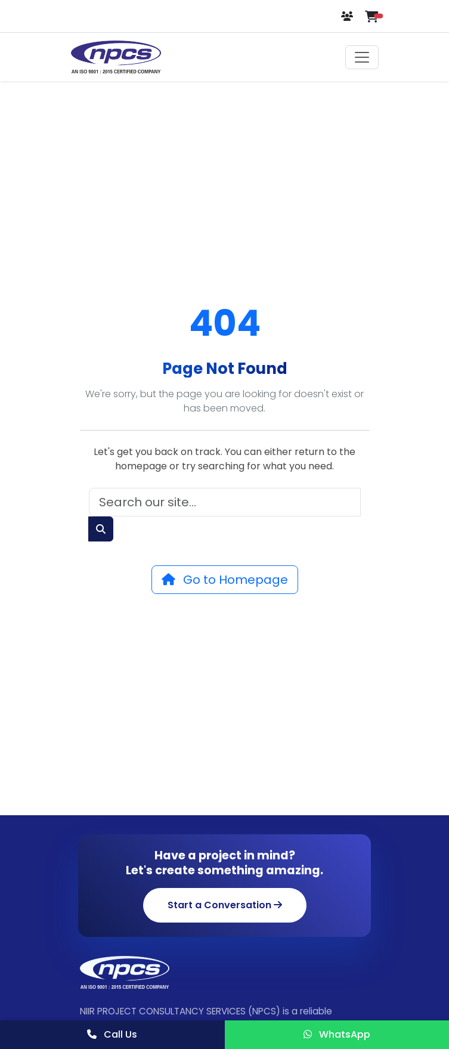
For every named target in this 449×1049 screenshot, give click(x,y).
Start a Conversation (225, 905)
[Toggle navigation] (362, 57)
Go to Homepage (225, 579)
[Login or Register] (348, 16)
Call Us (112, 1034)
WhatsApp (337, 1034)
